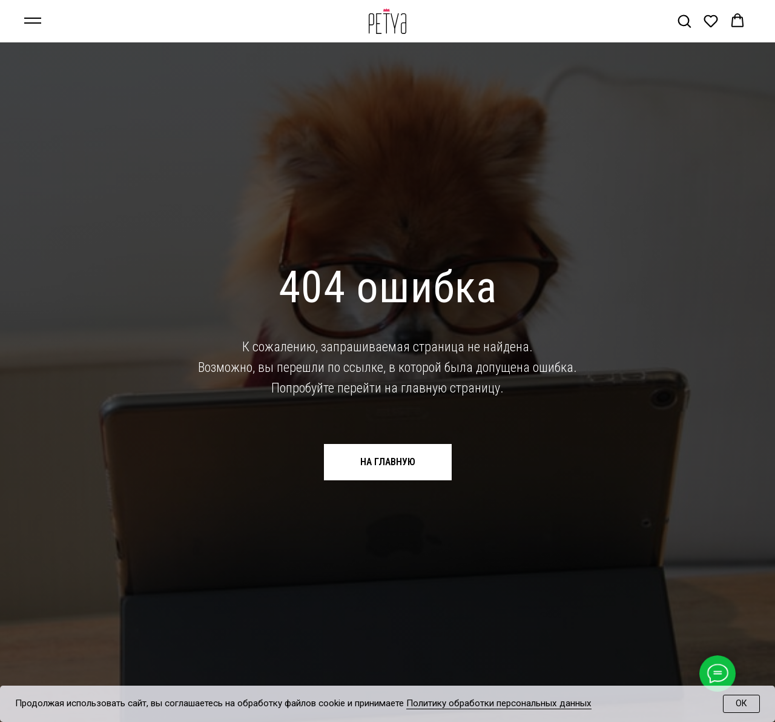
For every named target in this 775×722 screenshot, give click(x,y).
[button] (684, 20)
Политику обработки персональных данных (499, 703)
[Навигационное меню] (32, 21)
